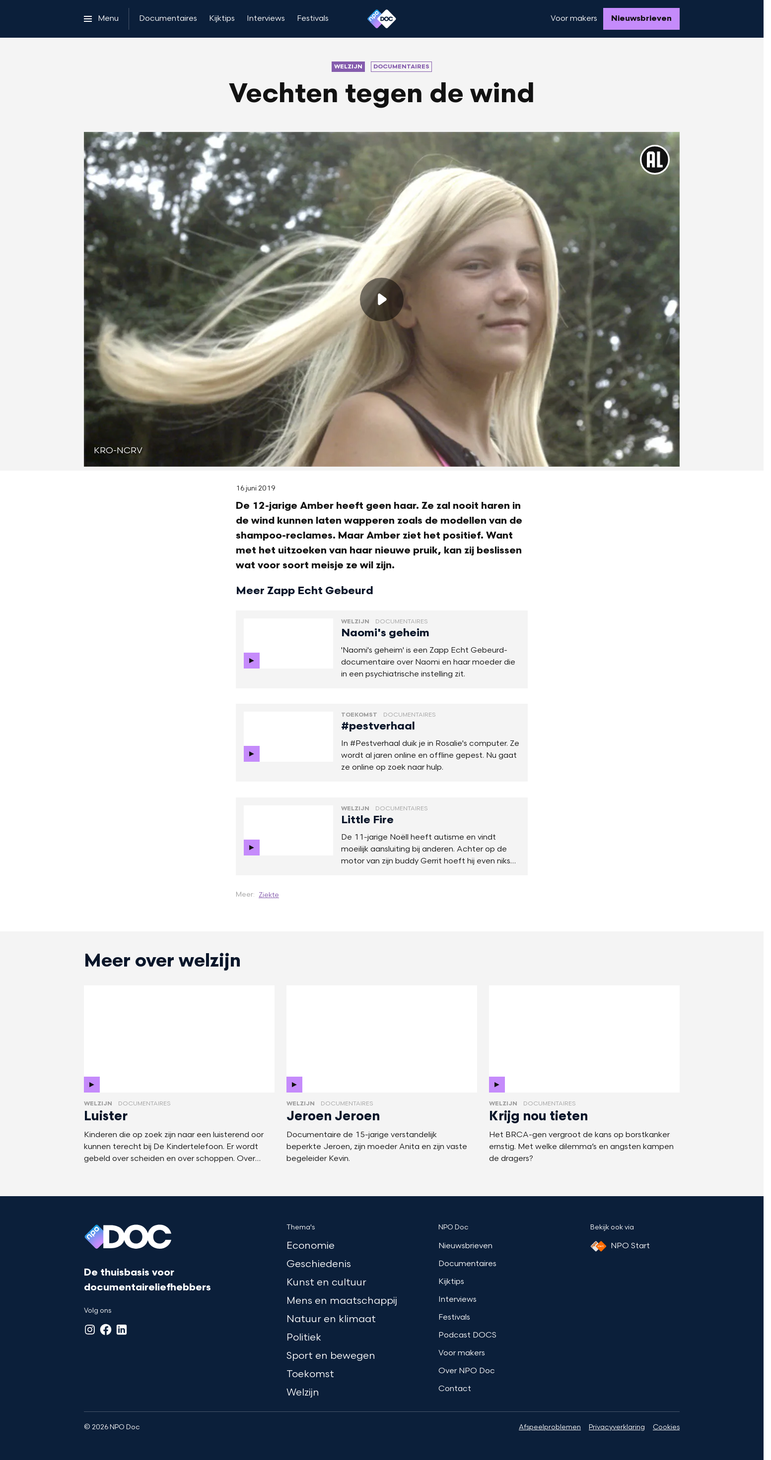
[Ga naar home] (382, 19)
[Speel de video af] (382, 299)
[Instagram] (90, 1330)
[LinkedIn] (122, 1330)
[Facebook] (106, 1330)
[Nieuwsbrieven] (641, 19)
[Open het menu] (101, 19)
